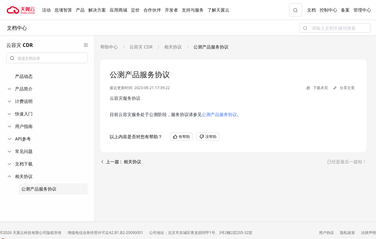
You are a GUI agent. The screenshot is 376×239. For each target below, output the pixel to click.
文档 (311, 10)
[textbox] (51, 58)
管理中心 (362, 10)
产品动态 (24, 76)
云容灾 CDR (141, 47)
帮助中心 (109, 47)
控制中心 (328, 10)
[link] (109, 47)
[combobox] (47, 58)
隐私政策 (348, 232)
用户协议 (327, 232)
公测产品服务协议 (38, 189)
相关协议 (173, 47)
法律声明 (368, 232)
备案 (345, 10)
